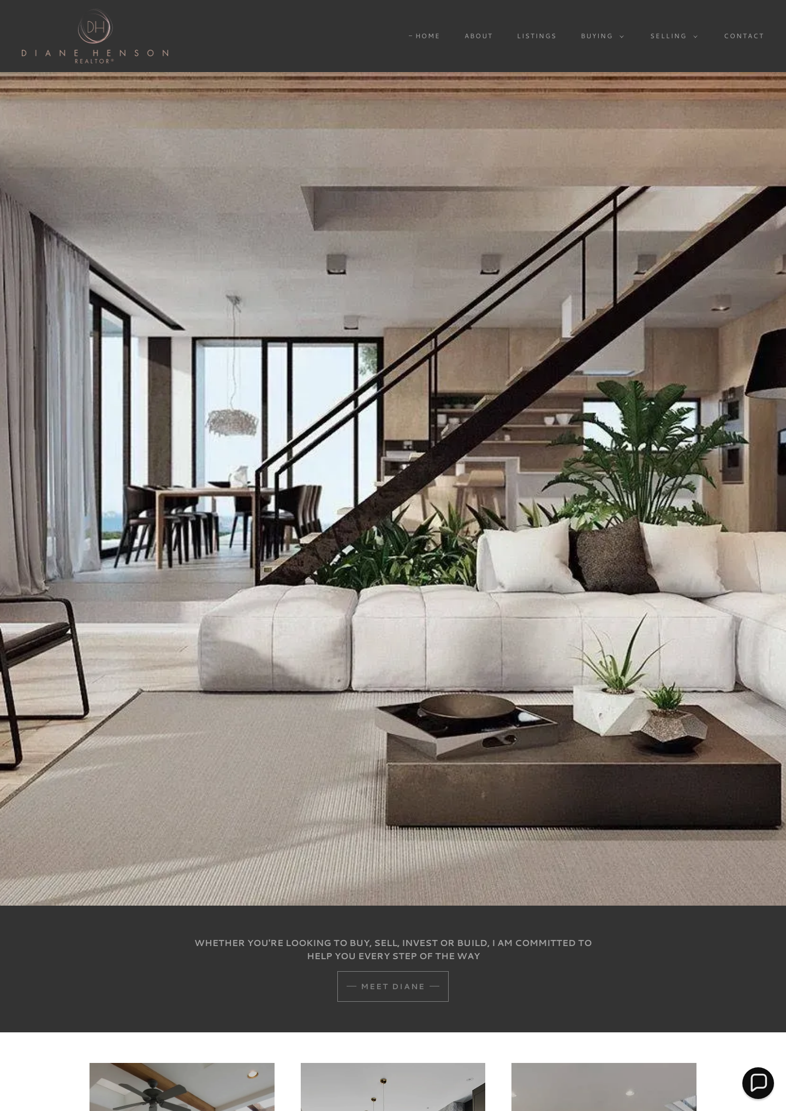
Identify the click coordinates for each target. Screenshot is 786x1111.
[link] (95, 34)
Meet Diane (393, 986)
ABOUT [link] (479, 35)
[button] (600, 36)
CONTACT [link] (744, 35)
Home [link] (427, 35)
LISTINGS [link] (537, 35)
